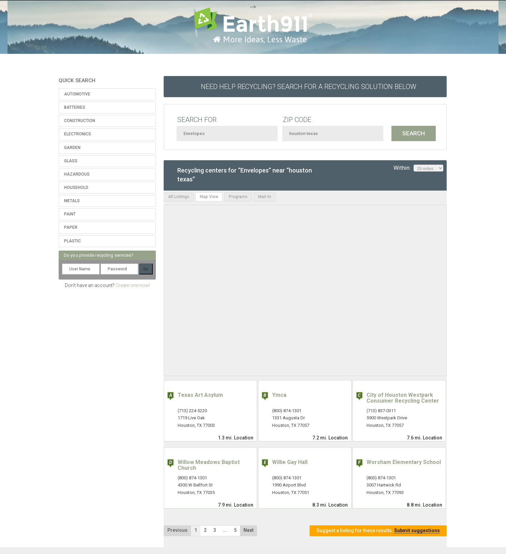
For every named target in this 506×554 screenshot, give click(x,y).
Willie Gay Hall (290, 462)
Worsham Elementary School (404, 462)
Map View (209, 196)
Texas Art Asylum (200, 395)
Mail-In (264, 196)
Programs (238, 196)
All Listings (178, 196)
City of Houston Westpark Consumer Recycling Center (403, 398)
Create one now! (133, 285)
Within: (418, 168)
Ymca (279, 395)
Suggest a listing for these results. (378, 531)
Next (248, 530)
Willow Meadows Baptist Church (209, 465)
